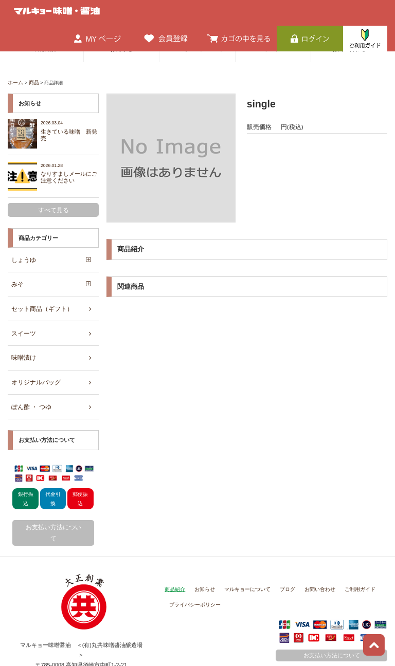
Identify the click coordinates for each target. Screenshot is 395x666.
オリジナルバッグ (33, 359)
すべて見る (53, 204)
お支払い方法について (53, 499)
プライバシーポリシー (192, 561)
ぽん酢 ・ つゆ (29, 381)
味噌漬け (22, 338)
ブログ (278, 548)
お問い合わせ (308, 548)
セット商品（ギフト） (39, 295)
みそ (16, 273)
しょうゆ (22, 252)
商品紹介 (174, 548)
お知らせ (201, 548)
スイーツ (22, 316)
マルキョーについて (241, 548)
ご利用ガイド (345, 548)
